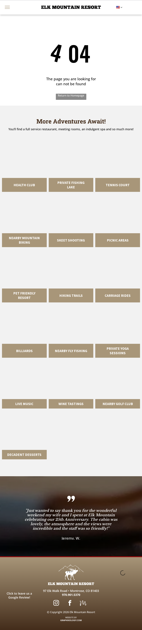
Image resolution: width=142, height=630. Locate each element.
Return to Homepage (71, 95)
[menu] (7, 7)
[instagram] (56, 603)
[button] (119, 7)
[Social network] (83, 603)
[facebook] (69, 603)
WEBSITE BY (71, 617)
